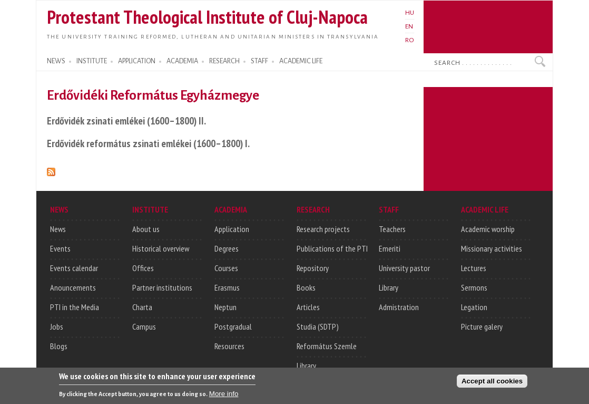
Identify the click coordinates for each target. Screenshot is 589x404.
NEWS (56, 61)
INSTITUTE (91, 61)
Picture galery (482, 326)
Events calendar (74, 268)
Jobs (56, 326)
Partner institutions (162, 287)
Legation (474, 307)
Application (231, 229)
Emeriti (389, 248)
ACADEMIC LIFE (300, 61)
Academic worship (488, 229)
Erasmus (227, 287)
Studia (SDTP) (318, 326)
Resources (229, 346)
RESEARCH (224, 61)
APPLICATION (136, 61)
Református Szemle (327, 346)
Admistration (399, 307)
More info (224, 395)
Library (306, 365)
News (58, 229)
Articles (308, 307)
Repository (313, 268)
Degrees (226, 248)
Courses (226, 268)
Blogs (58, 346)
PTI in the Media (74, 307)
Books (306, 287)
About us (146, 229)
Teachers (392, 229)
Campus (144, 326)
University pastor (404, 268)
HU (409, 12)
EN (409, 26)
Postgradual (233, 326)
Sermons (474, 287)
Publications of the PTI (332, 248)
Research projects (323, 229)
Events (60, 248)
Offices (143, 268)
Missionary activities (491, 248)
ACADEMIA (182, 61)
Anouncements (73, 287)
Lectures (473, 268)
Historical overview (160, 248)
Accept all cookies (492, 382)
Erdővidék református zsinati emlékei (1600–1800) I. (148, 143)
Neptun (225, 307)
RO (409, 40)
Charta (142, 307)
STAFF (259, 61)
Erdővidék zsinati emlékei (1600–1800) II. (126, 120)
